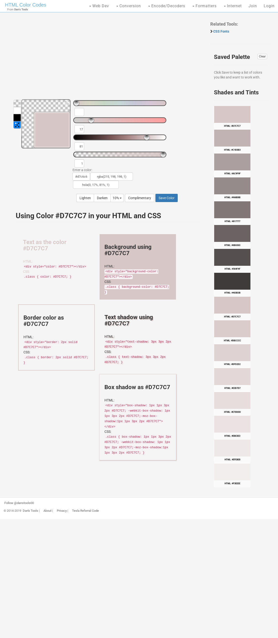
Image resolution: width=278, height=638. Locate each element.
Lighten (85, 198)
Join (253, 6)
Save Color (167, 198)
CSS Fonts (221, 31)
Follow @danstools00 (19, 503)
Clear (262, 56)
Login (269, 6)
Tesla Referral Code (85, 510)
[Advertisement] (105, 58)
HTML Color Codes (25, 4)
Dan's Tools (30, 510)
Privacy (62, 510)
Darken (102, 198)
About (47, 510)
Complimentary (139, 198)
